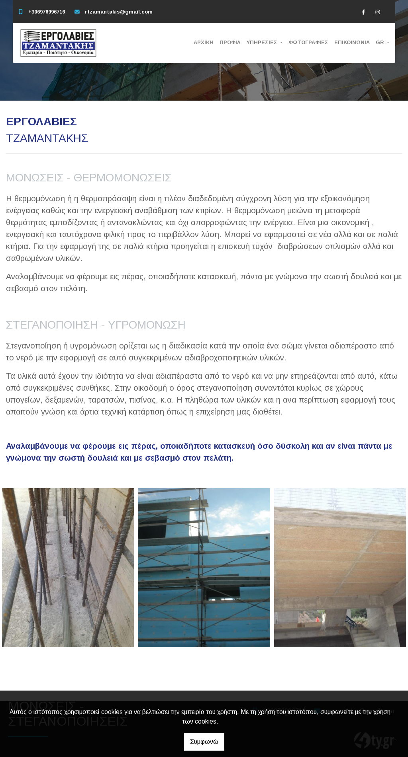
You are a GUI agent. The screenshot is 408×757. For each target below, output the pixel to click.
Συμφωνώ (204, 741)
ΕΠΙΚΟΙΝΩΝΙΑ (352, 42)
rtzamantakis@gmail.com (119, 12)
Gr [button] (381, 42)
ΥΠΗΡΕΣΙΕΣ (263, 42)
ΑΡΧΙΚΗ (204, 42)
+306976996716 (46, 12)
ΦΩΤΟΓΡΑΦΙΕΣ (308, 42)
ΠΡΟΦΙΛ (230, 42)
